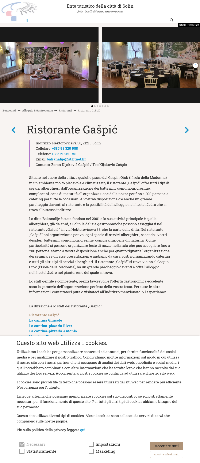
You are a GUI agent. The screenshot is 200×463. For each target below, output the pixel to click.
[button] (195, 65)
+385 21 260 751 (64, 153)
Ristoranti (65, 110)
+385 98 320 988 (65, 148)
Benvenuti (9, 110)
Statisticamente (41, 451)
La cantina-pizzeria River (50, 325)
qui (82, 429)
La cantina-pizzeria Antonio (53, 331)
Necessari (35, 444)
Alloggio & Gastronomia (37, 110)
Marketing (105, 451)
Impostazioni (108, 444)
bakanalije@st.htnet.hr (66, 159)
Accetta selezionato (166, 454)
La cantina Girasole (45, 320)
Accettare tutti (167, 445)
